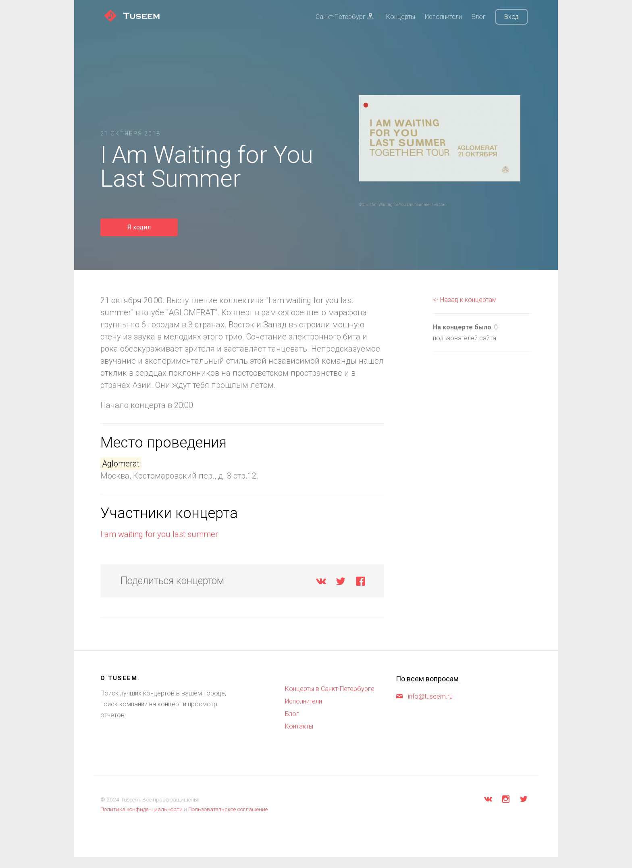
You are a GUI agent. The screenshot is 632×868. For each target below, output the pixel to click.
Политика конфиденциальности (141, 809)
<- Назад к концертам (465, 300)
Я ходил (139, 227)
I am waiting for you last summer (159, 534)
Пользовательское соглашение (228, 809)
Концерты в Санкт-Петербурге (329, 689)
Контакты (299, 726)
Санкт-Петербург (345, 17)
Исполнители (443, 17)
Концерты (400, 17)
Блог (479, 17)
